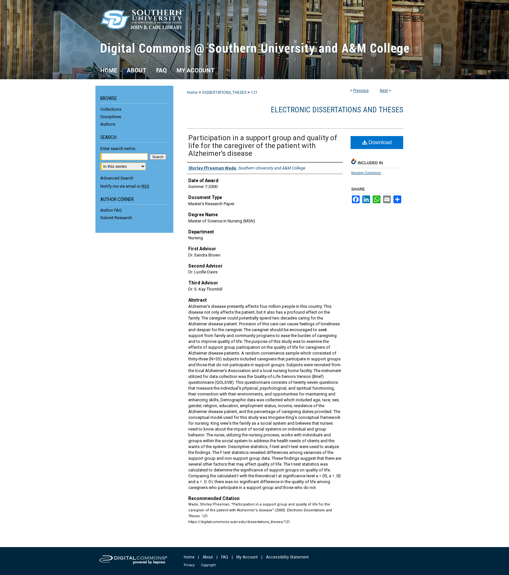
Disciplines (110, 116)
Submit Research (116, 217)
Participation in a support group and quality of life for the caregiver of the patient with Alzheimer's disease (262, 145)
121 (254, 92)
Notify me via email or (124, 186)
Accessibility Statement (287, 557)
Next (384, 90)
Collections (110, 109)
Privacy (189, 565)
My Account (247, 557)
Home (192, 92)
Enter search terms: (118, 148)
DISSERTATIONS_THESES (224, 92)
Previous (361, 90)
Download (377, 142)
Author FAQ (111, 210)
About (208, 557)
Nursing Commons (366, 173)
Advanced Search (116, 178)
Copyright (208, 565)
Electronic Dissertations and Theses (337, 109)
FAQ (224, 557)
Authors (107, 124)
